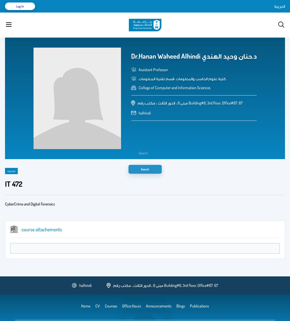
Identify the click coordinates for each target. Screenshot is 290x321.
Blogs (114, 12)
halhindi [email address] (145, 100)
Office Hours (163, 12)
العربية (237, 12)
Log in (266, 12)
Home (49, 12)
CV (61, 12)
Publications (78, 12)
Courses (99, 12)
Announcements (136, 12)
